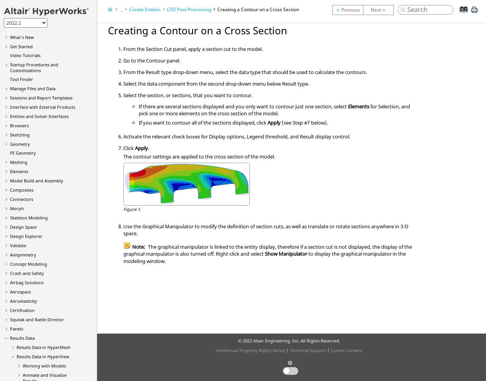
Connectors (21, 199)
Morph (17, 208)
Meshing (18, 162)
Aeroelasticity (23, 301)
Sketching (20, 135)
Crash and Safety (27, 273)
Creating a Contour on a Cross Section (258, 9)
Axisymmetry (23, 255)
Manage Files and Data (32, 88)
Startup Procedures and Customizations (34, 67)
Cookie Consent (346, 350)
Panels (16, 329)
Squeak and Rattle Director (37, 319)
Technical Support (308, 350)
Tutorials (25, 55)
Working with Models (44, 366)
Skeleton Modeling (29, 218)
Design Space (23, 227)
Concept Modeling (28, 264)
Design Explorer (26, 236)
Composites (22, 190)
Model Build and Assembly (36, 181)
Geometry (20, 144)
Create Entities (145, 9)
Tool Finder (21, 79)
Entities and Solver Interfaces (39, 116)
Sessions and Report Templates (41, 98)
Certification (22, 310)
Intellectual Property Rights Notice (250, 350)
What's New (22, 37)
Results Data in (44, 347)
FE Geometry (23, 153)
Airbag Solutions (27, 282)
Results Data (22, 338)
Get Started (21, 46)
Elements (19, 171)
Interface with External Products (42, 107)
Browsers (19, 125)
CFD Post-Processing (189, 9)
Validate (18, 245)
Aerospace (20, 292)
